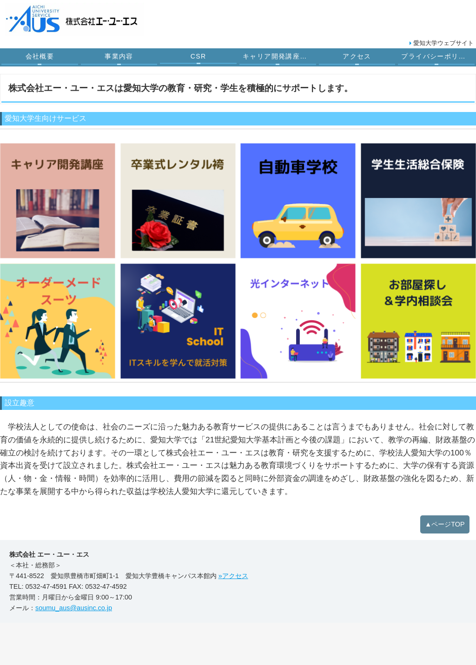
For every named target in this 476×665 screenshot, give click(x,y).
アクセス (357, 56)
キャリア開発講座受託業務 (280, 56)
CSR (198, 56)
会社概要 (40, 56)
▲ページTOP (445, 524)
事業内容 (119, 56)
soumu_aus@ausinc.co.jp (73, 608)
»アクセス (233, 575)
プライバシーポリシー (437, 56)
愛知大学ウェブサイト (443, 43)
